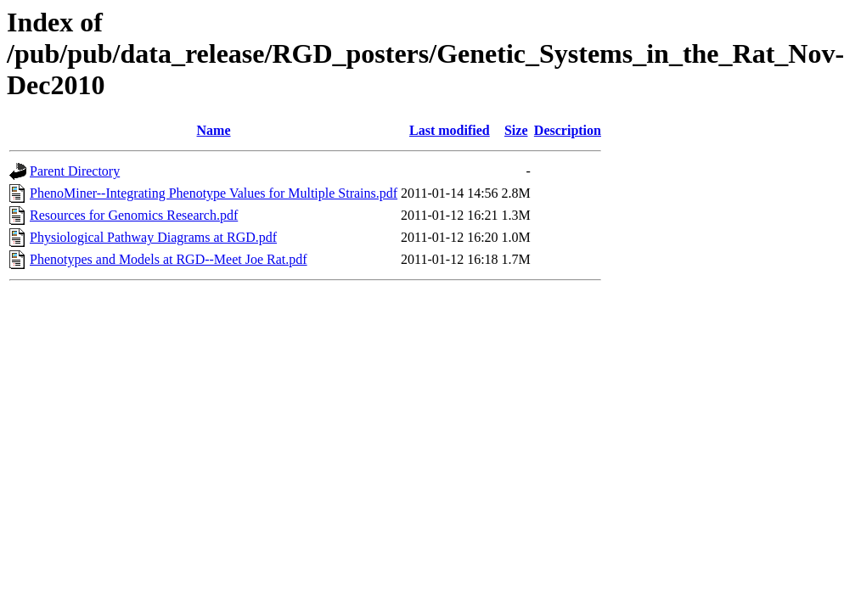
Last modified (449, 130)
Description (567, 130)
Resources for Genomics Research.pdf (134, 215)
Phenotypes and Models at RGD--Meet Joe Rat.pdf (168, 259)
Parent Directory (75, 171)
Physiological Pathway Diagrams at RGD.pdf (153, 237)
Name (214, 130)
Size (516, 130)
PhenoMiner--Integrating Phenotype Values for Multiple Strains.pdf (213, 193)
